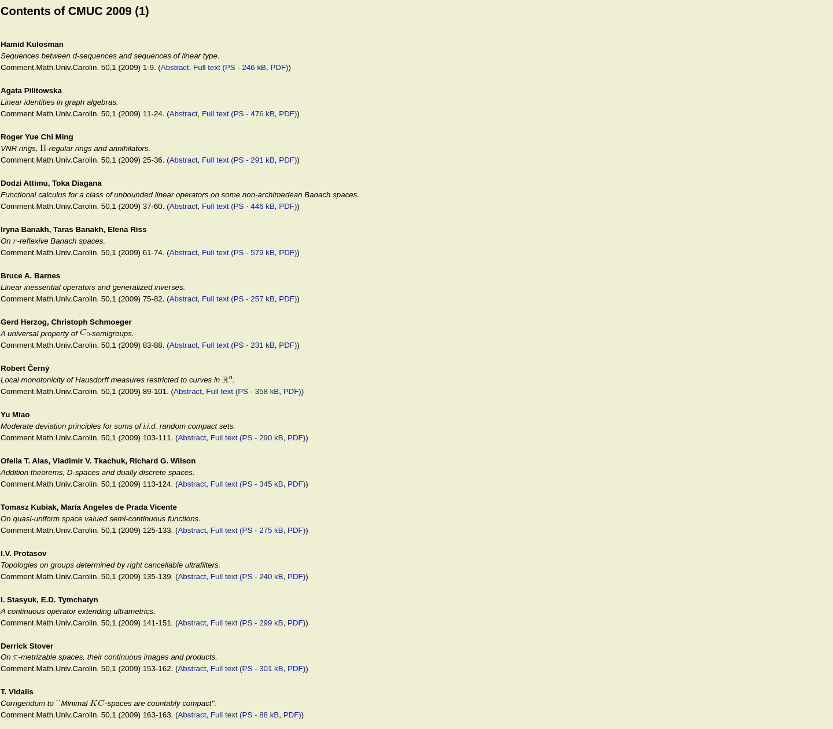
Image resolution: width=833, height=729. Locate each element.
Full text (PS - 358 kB (242, 391)
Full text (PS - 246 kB (229, 67)
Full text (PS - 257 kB (238, 298)
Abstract (175, 67)
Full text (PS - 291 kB (238, 160)
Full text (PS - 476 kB (238, 113)
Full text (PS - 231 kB (238, 345)
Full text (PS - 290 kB (247, 437)
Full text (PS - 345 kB (247, 484)
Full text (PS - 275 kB (247, 530)
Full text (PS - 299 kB (247, 622)
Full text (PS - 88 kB (245, 714)
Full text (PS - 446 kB (238, 206)
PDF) (279, 67)
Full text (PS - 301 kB (247, 668)
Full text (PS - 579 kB (238, 252)
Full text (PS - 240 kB (247, 576)
